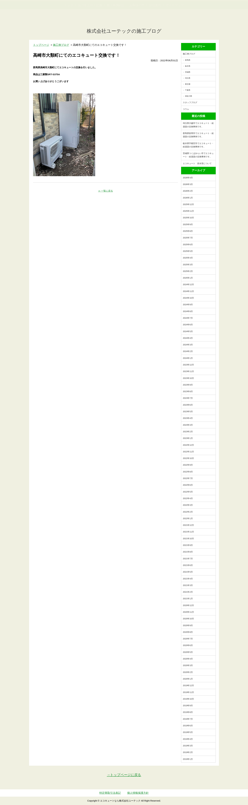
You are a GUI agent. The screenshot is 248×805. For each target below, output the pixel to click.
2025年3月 (188, 264)
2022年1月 (188, 518)
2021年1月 (188, 598)
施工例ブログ (189, 54)
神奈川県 (188, 96)
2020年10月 (188, 618)
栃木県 (187, 66)
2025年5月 (188, 251)
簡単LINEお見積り (210, 8)
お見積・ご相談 (234, 8)
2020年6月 (188, 645)
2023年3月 (188, 425)
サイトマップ (175, 20)
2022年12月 (188, 445)
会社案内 (155, 20)
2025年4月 (188, 258)
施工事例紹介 (116, 20)
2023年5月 (188, 411)
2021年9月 (188, 545)
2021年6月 (188, 565)
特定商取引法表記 (110, 792)
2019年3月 (188, 745)
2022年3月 (188, 505)
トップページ (41, 44)
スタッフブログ (190, 102)
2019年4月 (188, 739)
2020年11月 (188, 612)
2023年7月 (188, 398)
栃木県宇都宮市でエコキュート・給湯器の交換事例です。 (198, 145)
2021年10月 (188, 538)
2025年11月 (188, 211)
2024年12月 (188, 284)
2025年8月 (188, 231)
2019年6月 (188, 725)
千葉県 (187, 90)
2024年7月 (188, 318)
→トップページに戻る (124, 775)
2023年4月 (188, 418)
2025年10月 (188, 217)
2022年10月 (188, 458)
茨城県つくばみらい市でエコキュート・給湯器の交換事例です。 (198, 155)
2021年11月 (188, 532)
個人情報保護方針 (138, 792)
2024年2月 (188, 351)
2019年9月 (188, 705)
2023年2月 (188, 431)
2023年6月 (188, 405)
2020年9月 (188, 625)
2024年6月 (188, 324)
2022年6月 (188, 485)
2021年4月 (188, 578)
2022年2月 (188, 512)
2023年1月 (188, 438)
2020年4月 (188, 659)
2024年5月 (188, 331)
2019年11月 (188, 692)
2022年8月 (188, 472)
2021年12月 (188, 525)
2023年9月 (188, 385)
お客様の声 (136, 20)
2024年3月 (188, 344)
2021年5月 (188, 572)
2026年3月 (188, 184)
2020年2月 (188, 672)
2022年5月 (188, 492)
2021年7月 (188, 558)
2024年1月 (188, 358)
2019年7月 (188, 719)
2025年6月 (188, 244)
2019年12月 (188, 685)
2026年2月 (188, 191)
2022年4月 (188, 498)
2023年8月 (188, 391)
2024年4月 (188, 338)
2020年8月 (188, 632)
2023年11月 (188, 371)
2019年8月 (188, 712)
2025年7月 (188, 238)
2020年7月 (188, 639)
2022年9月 (188, 465)
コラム (186, 109)
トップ (68, 20)
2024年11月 (188, 291)
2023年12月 (188, 365)
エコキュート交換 (90, 20)
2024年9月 (188, 304)
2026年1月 (188, 198)
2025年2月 (188, 271)
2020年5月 (188, 652)
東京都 (187, 84)
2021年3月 (188, 585)
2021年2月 (188, 592)
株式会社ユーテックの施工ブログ (124, 31)
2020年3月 (188, 665)
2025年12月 (188, 204)
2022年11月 (188, 451)
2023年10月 (188, 378)
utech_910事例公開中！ (65, 10)
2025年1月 (188, 278)
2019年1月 (188, 759)
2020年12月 (188, 605)
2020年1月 (188, 679)
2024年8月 (188, 311)
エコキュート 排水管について (197, 163)
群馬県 (187, 60)
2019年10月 (188, 699)
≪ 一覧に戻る (105, 190)
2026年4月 (188, 177)
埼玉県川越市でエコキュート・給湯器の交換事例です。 (198, 125)
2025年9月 (188, 224)
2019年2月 (188, 752)
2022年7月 (188, 478)
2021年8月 (188, 552)
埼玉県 (187, 78)
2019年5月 (188, 732)
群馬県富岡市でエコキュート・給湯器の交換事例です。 (198, 135)
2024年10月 (188, 298)
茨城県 (187, 72)
